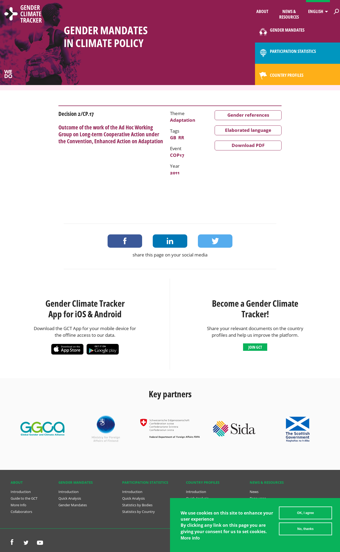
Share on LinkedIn (170, 241)
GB (173, 137)
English (315, 11)
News (254, 491)
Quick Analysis (69, 498)
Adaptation (182, 120)
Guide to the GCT (24, 498)
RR (181, 137)
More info (190, 540)
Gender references (248, 115)
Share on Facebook (125, 241)
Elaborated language (248, 130)
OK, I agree (305, 515)
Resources (258, 498)
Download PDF (248, 145)
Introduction (21, 491)
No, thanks (305, 531)
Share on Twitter (215, 241)
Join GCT (255, 347)
